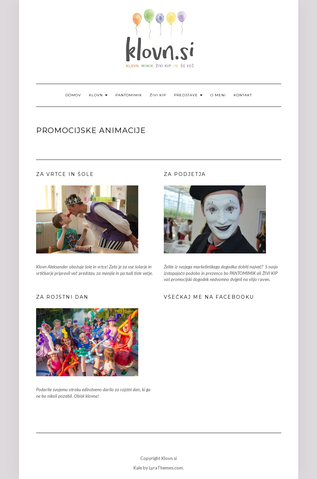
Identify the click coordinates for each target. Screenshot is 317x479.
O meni (218, 95)
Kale (137, 467)
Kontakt (243, 95)
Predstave (188, 95)
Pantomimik (128, 95)
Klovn (98, 95)
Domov (73, 95)
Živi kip (158, 95)
